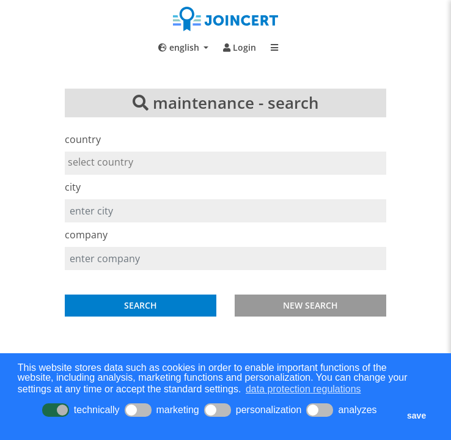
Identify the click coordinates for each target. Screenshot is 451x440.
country (83, 139)
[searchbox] (225, 162)
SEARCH (140, 305)
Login (239, 47)
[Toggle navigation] (274, 47)
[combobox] (225, 163)
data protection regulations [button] (303, 389)
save (416, 415)
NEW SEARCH (310, 305)
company (86, 234)
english (180, 47)
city (73, 187)
